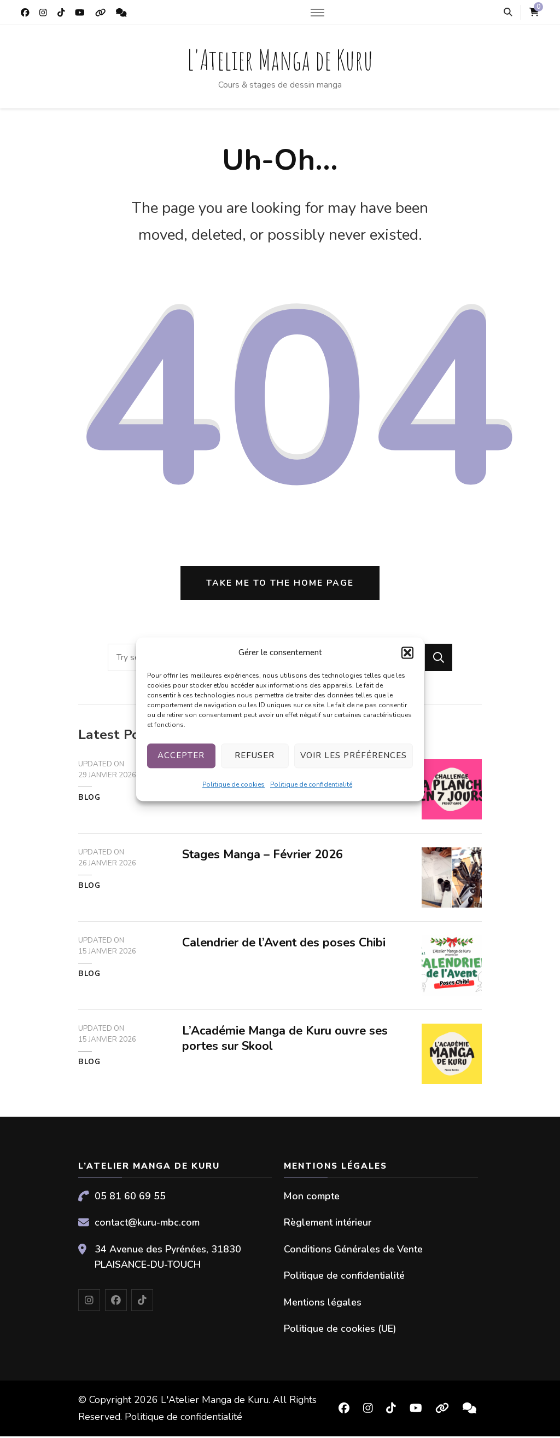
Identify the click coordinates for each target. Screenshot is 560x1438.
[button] (407, 652)
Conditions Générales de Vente (353, 1250)
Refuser (255, 755)
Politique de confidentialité (311, 784)
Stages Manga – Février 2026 (264, 856)
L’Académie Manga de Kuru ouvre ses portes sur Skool (287, 1040)
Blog (89, 800)
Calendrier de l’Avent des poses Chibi (286, 945)
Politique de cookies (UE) (340, 1330)
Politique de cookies (233, 784)
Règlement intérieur (327, 1224)
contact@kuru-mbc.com (147, 1224)
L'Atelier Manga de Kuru (280, 59)
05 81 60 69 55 (130, 1197)
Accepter (181, 755)
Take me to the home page (280, 585)
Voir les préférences (353, 755)
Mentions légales (322, 1303)
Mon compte (312, 1197)
